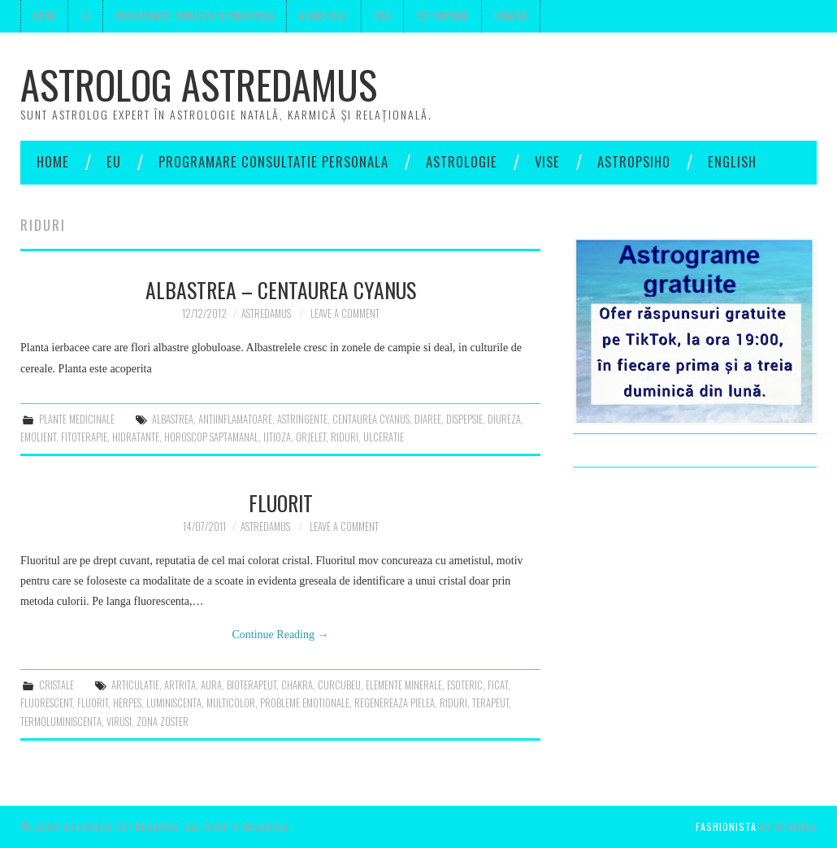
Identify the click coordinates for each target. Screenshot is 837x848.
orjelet (311, 437)
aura (211, 685)
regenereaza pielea (394, 703)
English (510, 16)
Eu (85, 16)
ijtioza (277, 437)
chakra (297, 685)
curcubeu (339, 685)
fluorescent (46, 703)
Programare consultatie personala (194, 16)
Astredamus (266, 313)
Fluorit (281, 502)
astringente (302, 419)
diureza (504, 419)
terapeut (490, 703)
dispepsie (464, 419)
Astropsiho (442, 16)
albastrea (172, 419)
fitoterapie (84, 437)
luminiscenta (174, 703)
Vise (382, 16)
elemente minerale (404, 685)
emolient (38, 437)
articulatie (135, 685)
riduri (344, 437)
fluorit (92, 703)
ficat (498, 685)
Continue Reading (280, 634)
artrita (180, 685)
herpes (127, 703)
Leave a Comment (344, 313)
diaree (427, 419)
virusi (119, 721)
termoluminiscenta (61, 721)
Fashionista (726, 826)
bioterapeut (251, 685)
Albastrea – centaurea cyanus (280, 289)
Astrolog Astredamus (198, 84)
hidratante (135, 437)
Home (44, 16)
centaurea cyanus (371, 419)
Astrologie (324, 16)
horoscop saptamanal (211, 437)
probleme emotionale (304, 703)
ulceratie (383, 437)
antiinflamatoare (235, 419)
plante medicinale (77, 419)
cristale (56, 685)
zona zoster (163, 721)
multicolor (230, 703)
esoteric (465, 685)
